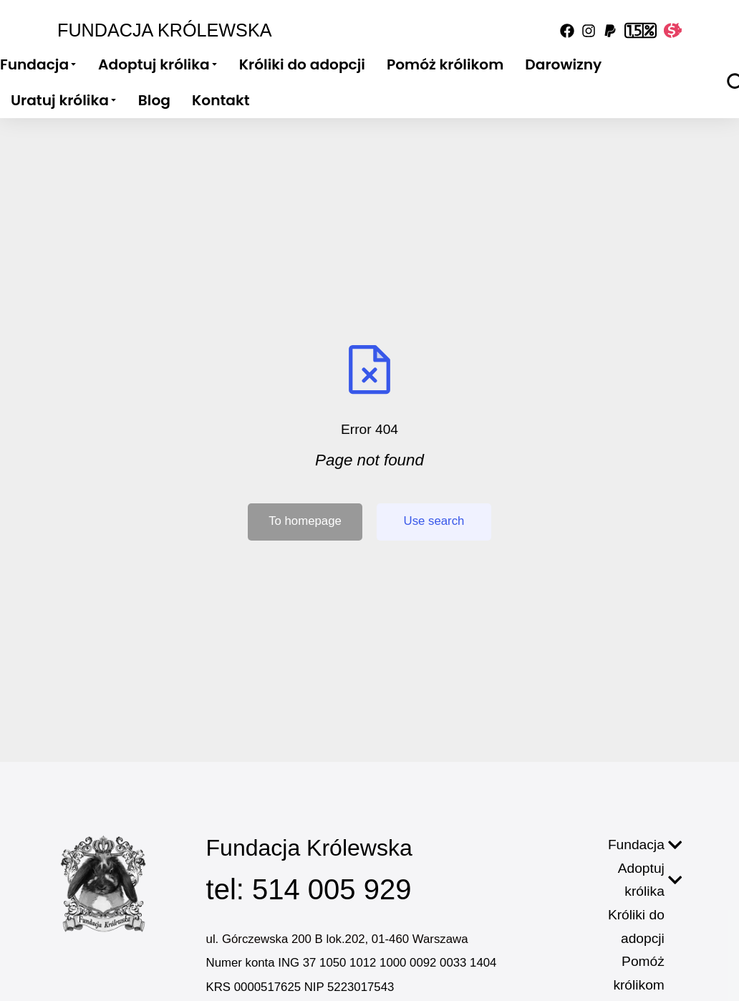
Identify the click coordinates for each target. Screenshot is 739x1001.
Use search (434, 521)
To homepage (305, 521)
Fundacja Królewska (164, 30)
